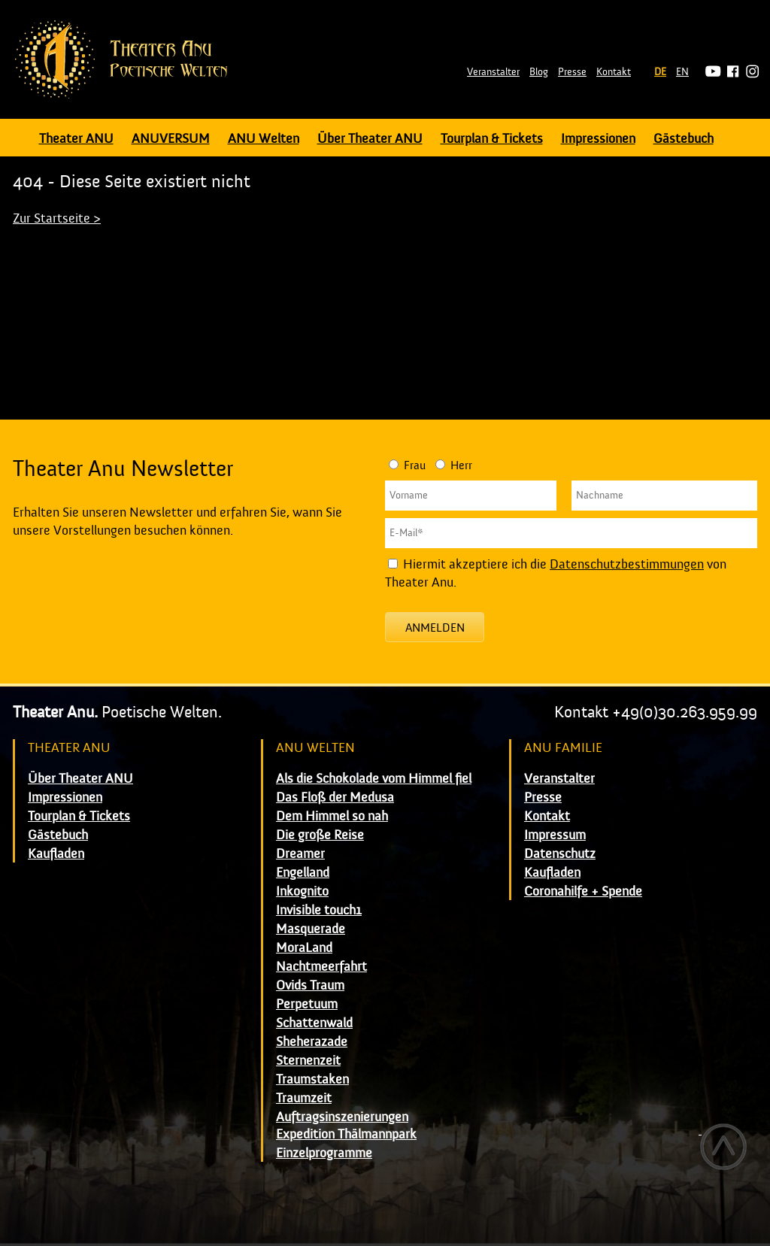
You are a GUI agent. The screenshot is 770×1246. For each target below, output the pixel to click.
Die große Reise (320, 835)
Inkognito (302, 891)
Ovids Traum (310, 985)
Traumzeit (304, 1098)
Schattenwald (314, 1023)
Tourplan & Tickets (492, 139)
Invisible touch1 (319, 910)
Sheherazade (311, 1042)
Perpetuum (307, 1004)
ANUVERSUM (171, 139)
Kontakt (613, 72)
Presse (572, 72)
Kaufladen (56, 854)
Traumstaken (312, 1079)
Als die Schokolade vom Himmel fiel (373, 779)
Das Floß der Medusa (335, 797)
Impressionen (598, 139)
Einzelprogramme (324, 1153)
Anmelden (435, 628)
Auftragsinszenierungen (342, 1117)
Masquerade (310, 929)
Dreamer (300, 854)
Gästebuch (683, 139)
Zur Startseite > (57, 218)
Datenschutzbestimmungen (627, 564)
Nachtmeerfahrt (321, 967)
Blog (538, 72)
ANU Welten (263, 139)
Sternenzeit (308, 1061)
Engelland (302, 873)
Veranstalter (493, 72)
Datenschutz (560, 854)
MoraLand (304, 948)
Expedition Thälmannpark (346, 1134)
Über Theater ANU (370, 139)
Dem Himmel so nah (332, 816)
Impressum (555, 835)
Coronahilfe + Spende (583, 891)
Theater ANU (76, 139)
